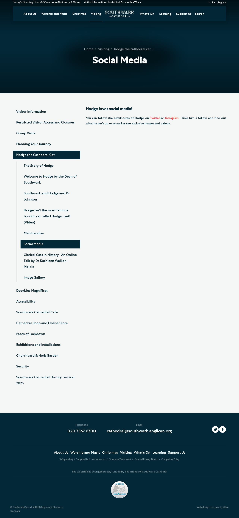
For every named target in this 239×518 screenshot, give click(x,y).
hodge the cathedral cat (132, 49)
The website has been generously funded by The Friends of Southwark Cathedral (119, 471)
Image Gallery (34, 277)
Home (88, 49)
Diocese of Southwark (120, 459)
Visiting (96, 13)
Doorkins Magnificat (32, 290)
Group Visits (25, 133)
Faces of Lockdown (30, 334)
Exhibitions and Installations (38, 345)
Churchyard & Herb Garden (37, 355)
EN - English (219, 2)
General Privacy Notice (146, 459)
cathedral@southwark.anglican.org (139, 431)
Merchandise (34, 233)
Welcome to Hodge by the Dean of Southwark (50, 179)
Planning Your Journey (33, 144)
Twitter (155, 118)
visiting (103, 49)
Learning (165, 13)
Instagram (172, 118)
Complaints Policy (170, 459)
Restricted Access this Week (124, 2)
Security (22, 366)
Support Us (183, 13)
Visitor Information (31, 111)
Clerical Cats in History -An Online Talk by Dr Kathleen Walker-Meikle (50, 261)
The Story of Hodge (39, 166)
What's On (147, 13)
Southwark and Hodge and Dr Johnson (47, 196)
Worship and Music (54, 13)
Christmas (79, 13)
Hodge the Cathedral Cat (35, 155)
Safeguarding (66, 459)
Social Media (33, 244)
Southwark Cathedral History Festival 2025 (45, 380)
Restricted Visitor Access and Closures (45, 122)
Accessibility (25, 301)
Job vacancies (98, 459)
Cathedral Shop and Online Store (42, 323)
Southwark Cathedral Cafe (37, 312)
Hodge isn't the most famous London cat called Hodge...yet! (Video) (47, 216)
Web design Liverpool (208, 507)
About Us (30, 13)
